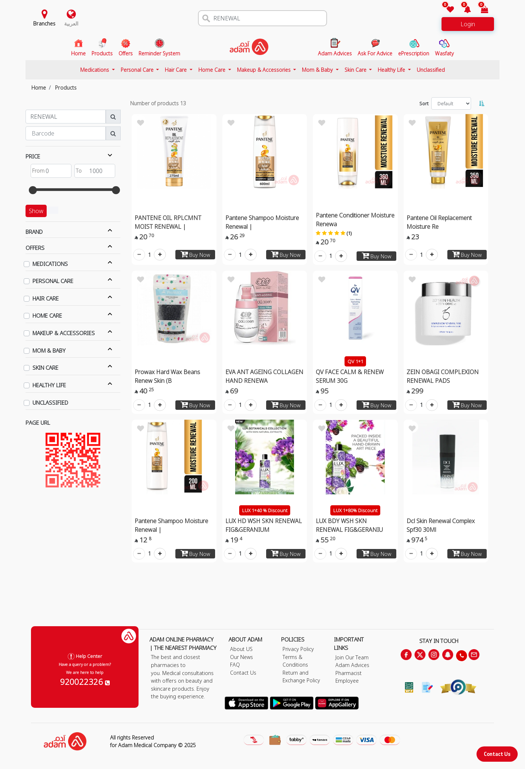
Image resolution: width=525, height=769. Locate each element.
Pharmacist (348, 673)
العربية (71, 23)
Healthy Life (392, 69)
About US (241, 649)
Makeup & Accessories (264, 69)
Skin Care (356, 69)
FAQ (235, 664)
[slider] (33, 190)
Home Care (212, 69)
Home (38, 87)
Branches (44, 23)
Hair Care (176, 69)
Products (66, 87)
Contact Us (497, 754)
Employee (347, 680)
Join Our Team (352, 657)
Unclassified (431, 69)
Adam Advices (352, 665)
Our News (241, 657)
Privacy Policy (298, 649)
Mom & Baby (318, 69)
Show (36, 211)
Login (467, 24)
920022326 (85, 681)
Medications (95, 69)
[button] (463, 10)
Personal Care (138, 69)
